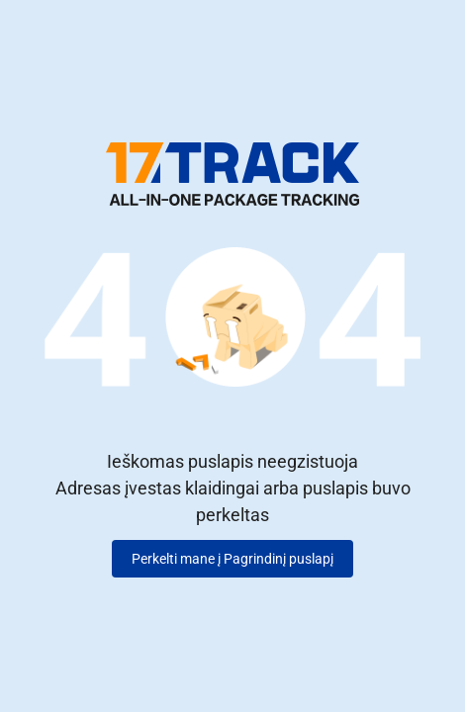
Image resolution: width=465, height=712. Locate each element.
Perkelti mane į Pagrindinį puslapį (232, 559)
